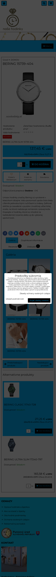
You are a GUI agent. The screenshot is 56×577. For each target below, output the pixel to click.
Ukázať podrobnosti (15, 299)
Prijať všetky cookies (39, 300)
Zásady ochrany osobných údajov (35, 293)
